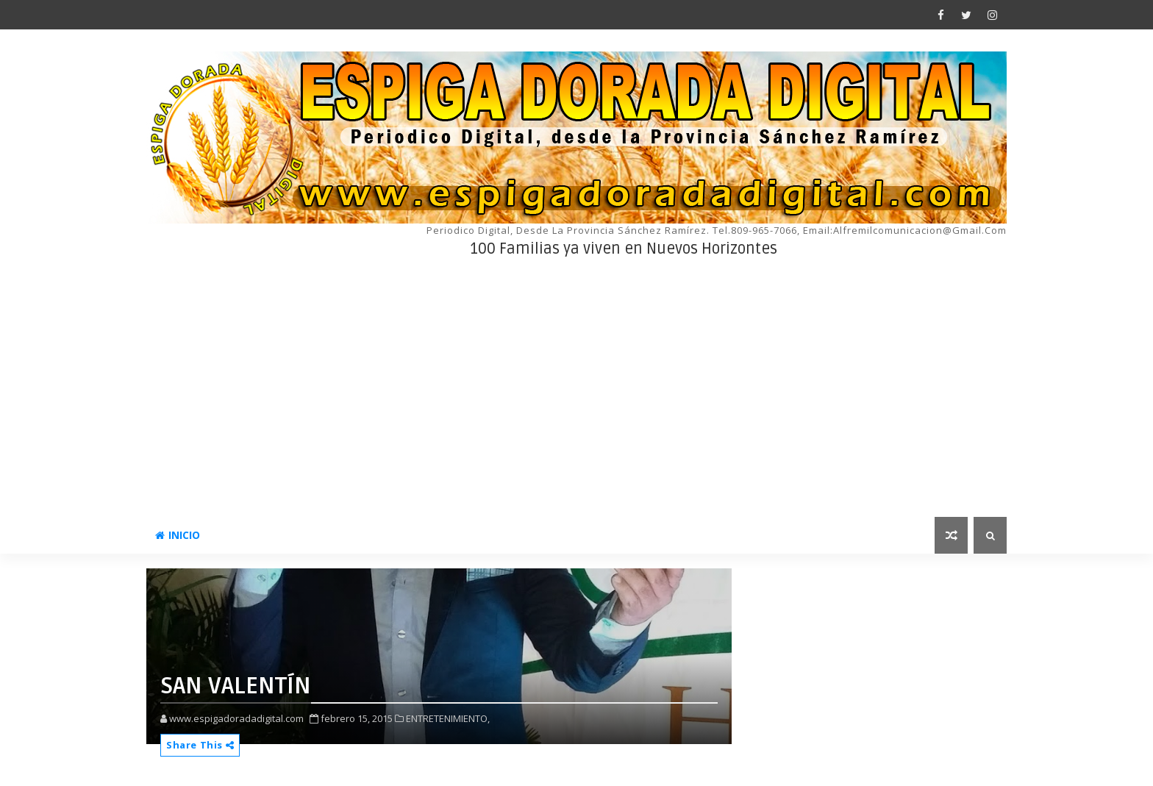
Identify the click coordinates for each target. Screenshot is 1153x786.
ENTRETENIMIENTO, (448, 718)
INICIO (177, 535)
